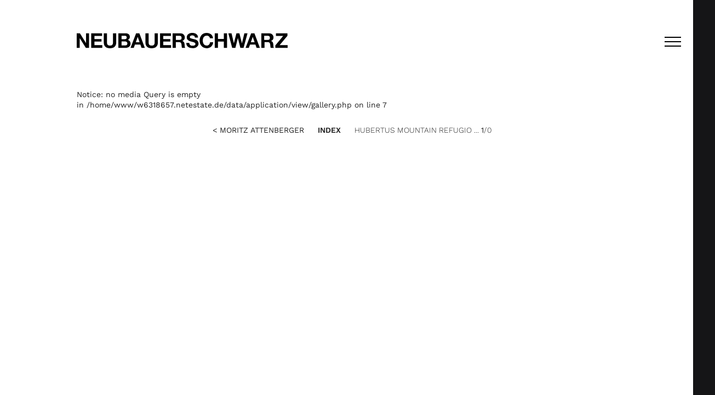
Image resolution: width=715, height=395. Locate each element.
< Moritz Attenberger (258, 130)
